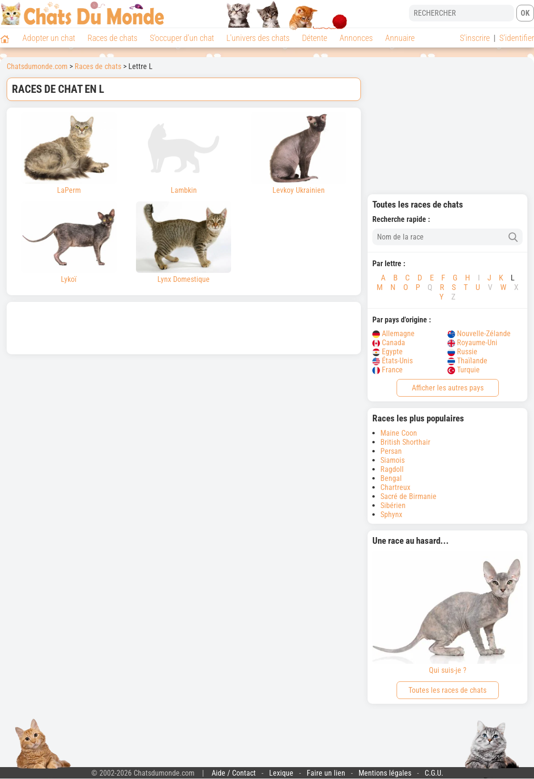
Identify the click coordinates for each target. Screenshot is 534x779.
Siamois (392, 460)
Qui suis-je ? (447, 613)
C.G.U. (434, 773)
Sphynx (391, 514)
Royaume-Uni (472, 342)
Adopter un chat (48, 38)
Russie (462, 351)
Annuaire (400, 38)
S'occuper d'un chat (182, 38)
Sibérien (393, 505)
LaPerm (69, 153)
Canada (388, 342)
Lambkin (183, 153)
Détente (314, 38)
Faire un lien (326, 773)
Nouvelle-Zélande (479, 333)
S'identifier (516, 38)
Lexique (281, 773)
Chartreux (395, 487)
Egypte (387, 351)
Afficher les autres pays (448, 387)
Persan (391, 451)
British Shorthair (405, 442)
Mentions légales (385, 773)
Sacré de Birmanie (408, 496)
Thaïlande (467, 360)
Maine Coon (398, 433)
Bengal (391, 478)
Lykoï (69, 242)
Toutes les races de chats (447, 690)
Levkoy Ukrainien (298, 153)
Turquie (463, 369)
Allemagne (393, 333)
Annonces (356, 38)
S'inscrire (475, 38)
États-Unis (392, 360)
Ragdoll (392, 469)
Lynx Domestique (183, 242)
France (387, 369)
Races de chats (112, 38)
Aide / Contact (234, 773)
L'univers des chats (258, 38)
